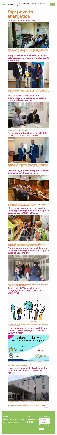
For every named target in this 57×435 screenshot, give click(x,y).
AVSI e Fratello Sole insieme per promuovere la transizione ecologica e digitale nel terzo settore (27, 97)
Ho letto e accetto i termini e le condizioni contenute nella (44, 425)
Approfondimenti (30, 424)
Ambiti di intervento (35, 3)
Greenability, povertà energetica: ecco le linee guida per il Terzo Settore (28, 171)
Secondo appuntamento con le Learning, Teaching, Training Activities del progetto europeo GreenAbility (28, 250)
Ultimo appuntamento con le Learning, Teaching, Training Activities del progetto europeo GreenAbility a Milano (28, 210)
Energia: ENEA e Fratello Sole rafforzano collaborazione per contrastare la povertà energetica (28, 57)
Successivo (46, 407)
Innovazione (43, 3)
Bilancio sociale (26, 3)
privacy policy (41, 426)
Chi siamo (19, 3)
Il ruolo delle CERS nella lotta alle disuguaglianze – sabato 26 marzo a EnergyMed (25, 290)
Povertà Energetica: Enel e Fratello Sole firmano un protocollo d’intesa (27, 134)
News (19, 5)
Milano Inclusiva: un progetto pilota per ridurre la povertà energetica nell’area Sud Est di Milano (27, 330)
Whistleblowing (30, 427)
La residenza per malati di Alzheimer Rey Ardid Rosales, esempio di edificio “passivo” (27, 370)
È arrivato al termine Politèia (21, 20)
